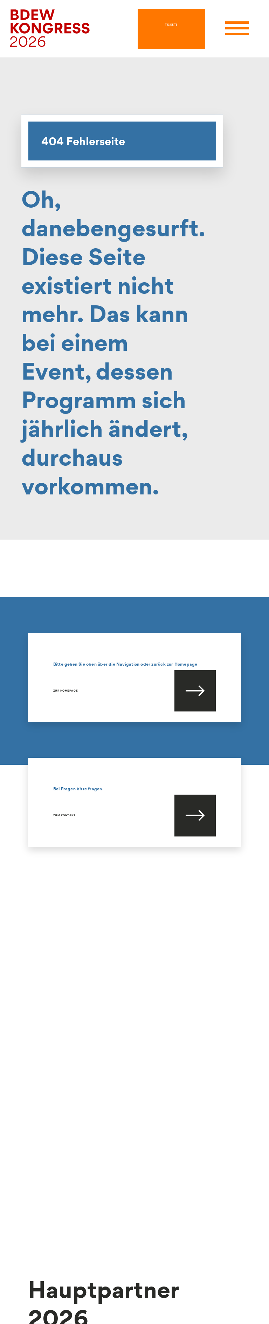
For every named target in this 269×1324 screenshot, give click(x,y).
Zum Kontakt (64, 815)
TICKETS (171, 25)
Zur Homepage (65, 691)
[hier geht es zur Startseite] (50, 28)
